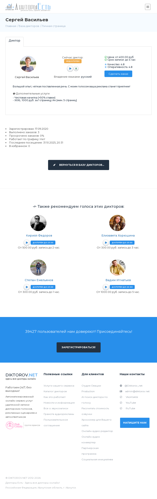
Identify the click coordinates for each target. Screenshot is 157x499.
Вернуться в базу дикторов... (78, 164)
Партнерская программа (90, 451)
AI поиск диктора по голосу (95, 399)
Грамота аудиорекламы (59, 413)
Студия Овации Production (91, 388)
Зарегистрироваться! (79, 347)
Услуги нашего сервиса (59, 385)
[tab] (14, 41)
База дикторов (29, 26)
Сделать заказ (118, 73)
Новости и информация (59, 402)
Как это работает (55, 396)
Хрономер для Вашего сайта (97, 422)
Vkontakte (129, 396)
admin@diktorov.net (135, 391)
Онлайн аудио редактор (97, 431)
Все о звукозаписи (56, 408)
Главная (10, 26)
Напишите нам (134, 422)
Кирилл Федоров (39, 235)
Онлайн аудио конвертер (91, 439)
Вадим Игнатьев (118, 280)
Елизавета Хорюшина (118, 235)
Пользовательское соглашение (56, 422)
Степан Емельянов (39, 280)
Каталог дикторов (55, 391)
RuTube (127, 408)
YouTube (128, 402)
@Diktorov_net (131, 385)
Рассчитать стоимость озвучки (95, 411)
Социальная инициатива (97, 459)
